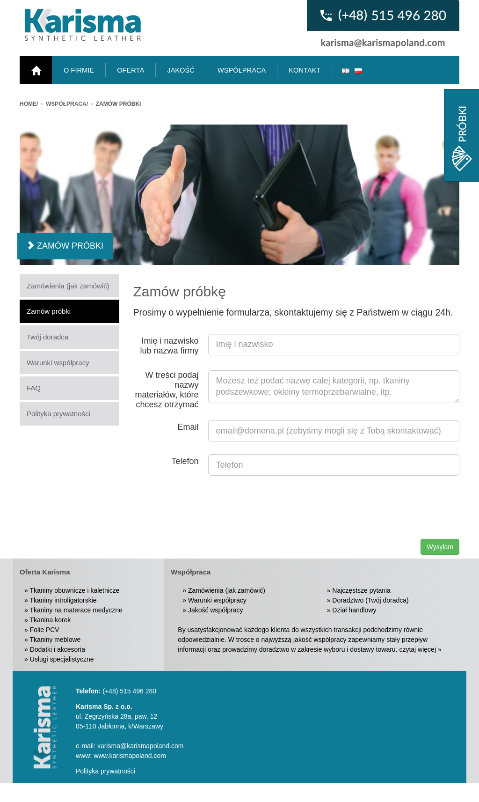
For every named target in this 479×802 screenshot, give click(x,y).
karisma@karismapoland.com (140, 746)
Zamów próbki (49, 311)
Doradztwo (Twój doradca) (370, 600)
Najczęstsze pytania (361, 590)
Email (187, 427)
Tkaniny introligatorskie (62, 600)
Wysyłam (440, 547)
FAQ (34, 388)
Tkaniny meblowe (54, 639)
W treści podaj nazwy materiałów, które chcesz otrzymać (166, 389)
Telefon (184, 461)
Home (28, 104)
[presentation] (388, 506)
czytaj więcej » (420, 649)
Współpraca (66, 104)
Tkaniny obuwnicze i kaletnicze (74, 590)
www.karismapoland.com (130, 755)
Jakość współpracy (215, 610)
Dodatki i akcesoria (57, 649)
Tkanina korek (50, 620)
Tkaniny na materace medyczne (75, 610)
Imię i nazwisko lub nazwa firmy (169, 345)
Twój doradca (47, 337)
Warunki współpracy (58, 363)
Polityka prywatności (58, 414)
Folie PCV (44, 629)
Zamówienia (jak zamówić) (68, 286)
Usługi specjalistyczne (62, 659)
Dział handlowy (354, 610)
